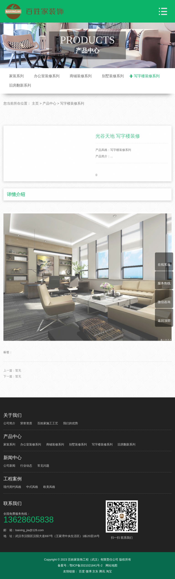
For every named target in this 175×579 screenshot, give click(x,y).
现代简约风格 (12, 487)
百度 (82, 571)
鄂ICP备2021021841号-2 (86, 565)
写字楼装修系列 (147, 76)
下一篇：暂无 (12, 393)
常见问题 (43, 465)
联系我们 (12, 503)
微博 (89, 571)
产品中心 (49, 103)
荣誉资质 (26, 423)
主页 (35, 103)
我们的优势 (70, 423)
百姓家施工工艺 (47, 423)
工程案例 (12, 478)
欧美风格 (49, 487)
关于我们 (12, 415)
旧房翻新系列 (20, 85)
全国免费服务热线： (53, 517)
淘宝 (109, 571)
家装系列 (16, 76)
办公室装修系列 (46, 76)
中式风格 (32, 487)
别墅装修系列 (113, 76)
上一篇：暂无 (12, 387)
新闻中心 (12, 457)
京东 (95, 571)
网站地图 (111, 565)
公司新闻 (9, 465)
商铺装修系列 (81, 76)
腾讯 (102, 571)
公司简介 (9, 423)
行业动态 (26, 465)
